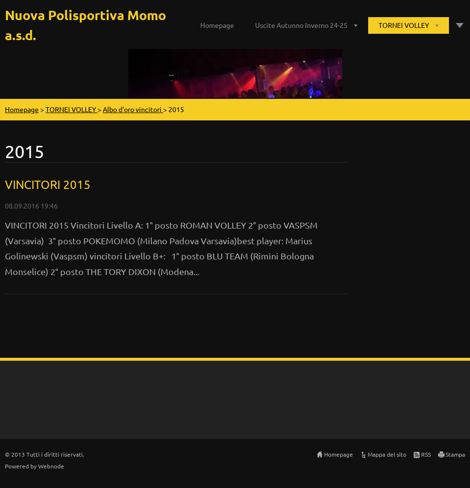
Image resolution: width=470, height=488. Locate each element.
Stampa (455, 454)
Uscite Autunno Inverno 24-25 (301, 25)
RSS (426, 454)
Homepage (217, 25)
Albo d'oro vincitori (133, 109)
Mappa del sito (387, 454)
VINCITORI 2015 (48, 184)
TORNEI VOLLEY (403, 25)
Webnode (51, 466)
